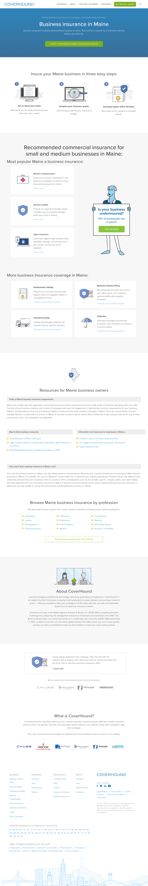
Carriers (57, 787)
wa (10, 836)
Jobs (78, 783)
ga (45, 829)
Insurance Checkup (61, 792)
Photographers (31, 524)
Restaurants (65, 520)
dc (35, 829)
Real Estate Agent (56, 851)
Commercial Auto (16, 803)
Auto (33, 783)
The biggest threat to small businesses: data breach (102, 442)
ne (22, 833)
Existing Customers (61, 796)
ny (40, 833)
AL (10, 829)
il (54, 829)
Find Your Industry (72, 851)
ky (66, 829)
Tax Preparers (100, 516)
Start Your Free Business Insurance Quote (74, 43)
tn (75, 833)
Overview (35, 779)
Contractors (30, 516)
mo (14, 833)
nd (47, 833)
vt (85, 833)
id (51, 829)
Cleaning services (33, 528)
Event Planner (14, 851)
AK (14, 829)
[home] (20, 4)
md (76, 829)
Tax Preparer (79, 848)
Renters (35, 792)
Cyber (11, 812)
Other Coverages (16, 816)
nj (33, 833)
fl (42, 829)
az (17, 829)
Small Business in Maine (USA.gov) (25, 438)
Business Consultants (103, 528)
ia (59, 829)
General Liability (15, 786)
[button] (61, 4)
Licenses (100, 794)
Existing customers (88, 4)
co (27, 829)
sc (68, 833)
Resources (106, 4)
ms (10, 833)
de (38, 829)
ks (63, 829)
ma (80, 829)
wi (18, 836)
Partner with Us (82, 787)
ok (55, 833)
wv (14, 836)
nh (29, 833)
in (57, 829)
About (73, 4)
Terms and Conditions (115, 794)
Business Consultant (39, 851)
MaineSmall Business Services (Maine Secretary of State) (35, 450)
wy (21, 836)
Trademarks (101, 797)
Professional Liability (17, 791)
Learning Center (60, 779)
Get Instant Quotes (125, 4)
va (89, 833)
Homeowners (37, 787)
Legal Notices (102, 791)
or (58, 833)
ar (20, 829)
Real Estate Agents (102, 524)
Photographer (14, 848)
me (72, 829)
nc (44, 833)
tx (78, 833)
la (69, 829)
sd (72, 833)
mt (18, 833)
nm (36, 833)
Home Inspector (66, 848)
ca (24, 829)
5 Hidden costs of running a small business (98, 438)
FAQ (55, 783)
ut (82, 833)
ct (31, 829)
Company (80, 779)
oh (51, 833)
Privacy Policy (116, 791)
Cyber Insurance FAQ (89, 446)
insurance (62, 4)
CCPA (127, 791)
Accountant (53, 848)
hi (48, 829)
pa (62, 833)
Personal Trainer (29, 848)
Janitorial (26, 851)
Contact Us (80, 792)
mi (84, 829)
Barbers (63, 528)
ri (65, 833)
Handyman (42, 848)
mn (87, 829)
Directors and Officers (17, 807)
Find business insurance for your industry (74, 539)
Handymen (64, 516)
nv (25, 833)
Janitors (28, 520)
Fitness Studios (66, 524)
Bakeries (98, 520)
